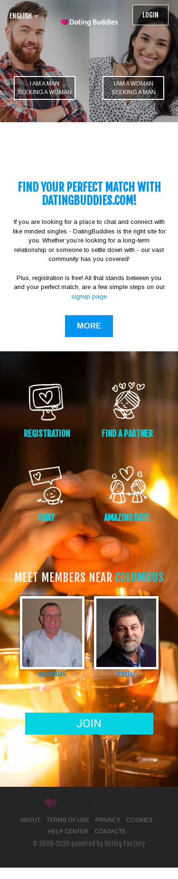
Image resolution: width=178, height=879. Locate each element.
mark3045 (52, 674)
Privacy (107, 820)
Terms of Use (68, 820)
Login (150, 14)
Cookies (139, 820)
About (30, 820)
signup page (89, 296)
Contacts (110, 831)
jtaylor (126, 674)
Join (89, 723)
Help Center (68, 831)
